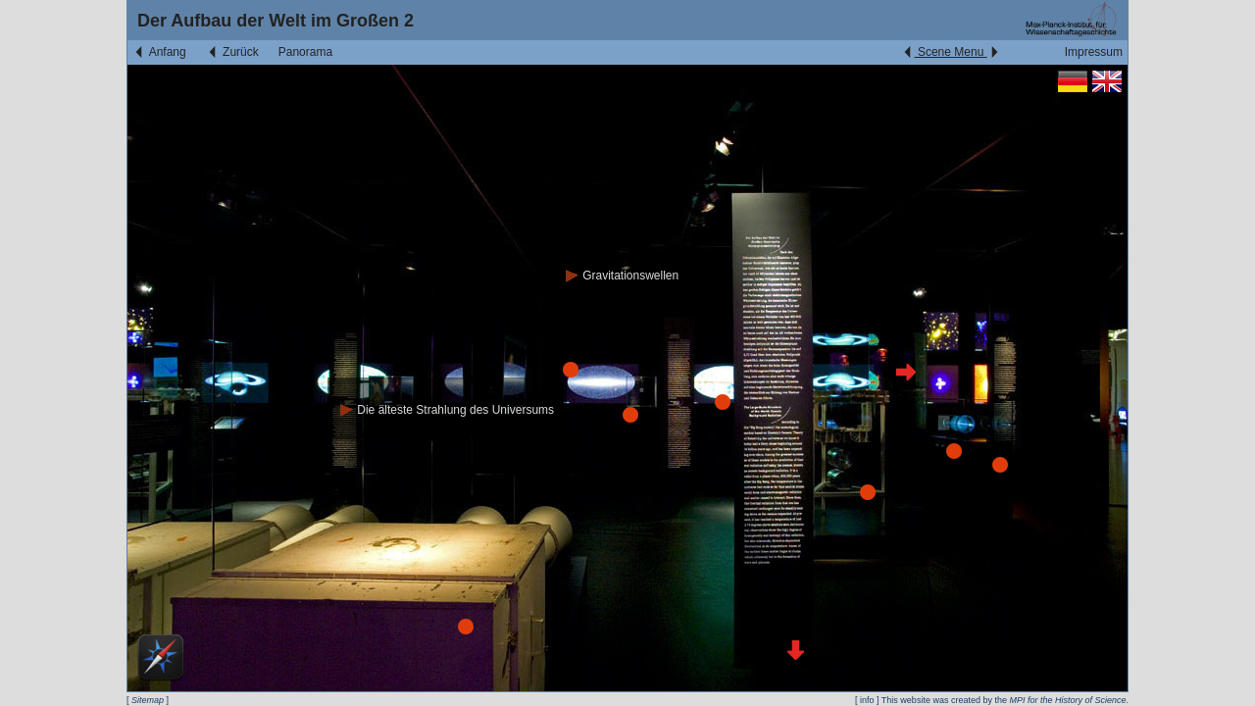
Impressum (1094, 52)
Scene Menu (950, 52)
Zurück (232, 52)
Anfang (159, 52)
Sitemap (147, 700)
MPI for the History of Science (1067, 700)
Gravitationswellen (622, 275)
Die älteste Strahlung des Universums (447, 410)
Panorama (305, 52)
